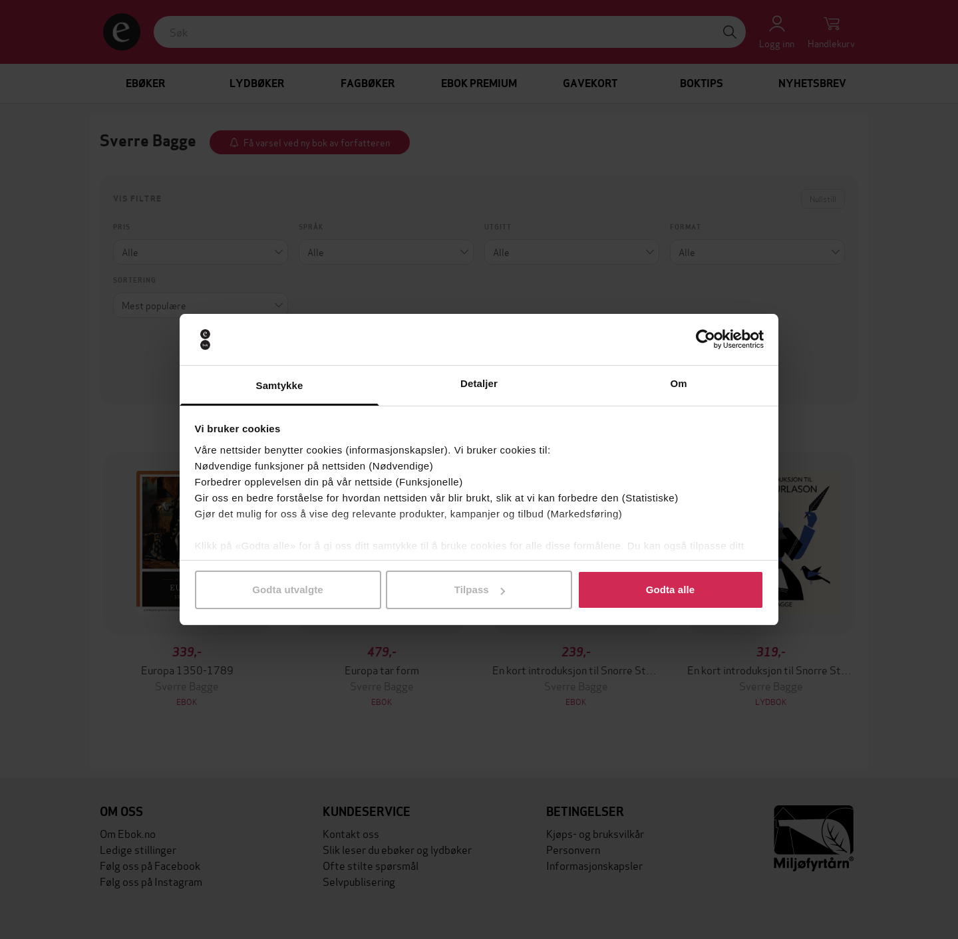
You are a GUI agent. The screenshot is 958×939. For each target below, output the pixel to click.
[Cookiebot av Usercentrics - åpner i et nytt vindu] (705, 340)
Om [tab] (678, 383)
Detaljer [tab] (479, 383)
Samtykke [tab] (279, 385)
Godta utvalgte (287, 589)
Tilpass (479, 589)
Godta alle (670, 589)
